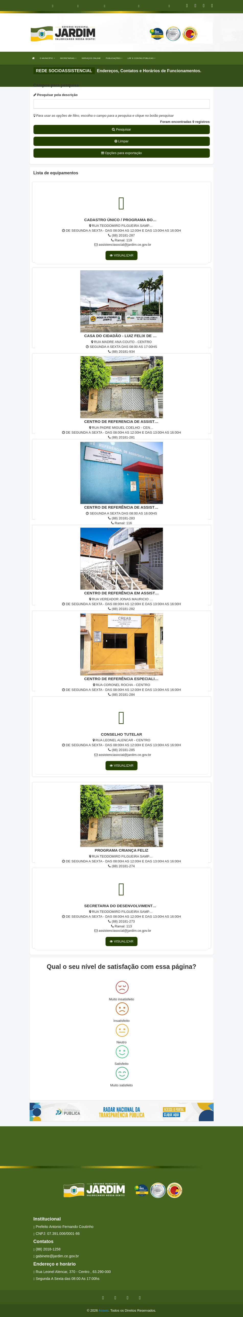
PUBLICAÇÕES (114, 58)
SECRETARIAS (68, 58)
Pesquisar (121, 129)
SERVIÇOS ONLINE (91, 58)
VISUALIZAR (122, 255)
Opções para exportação (121, 153)
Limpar (121, 141)
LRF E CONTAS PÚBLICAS (141, 58)
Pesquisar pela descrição (55, 95)
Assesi (104, 1310)
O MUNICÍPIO (47, 58)
